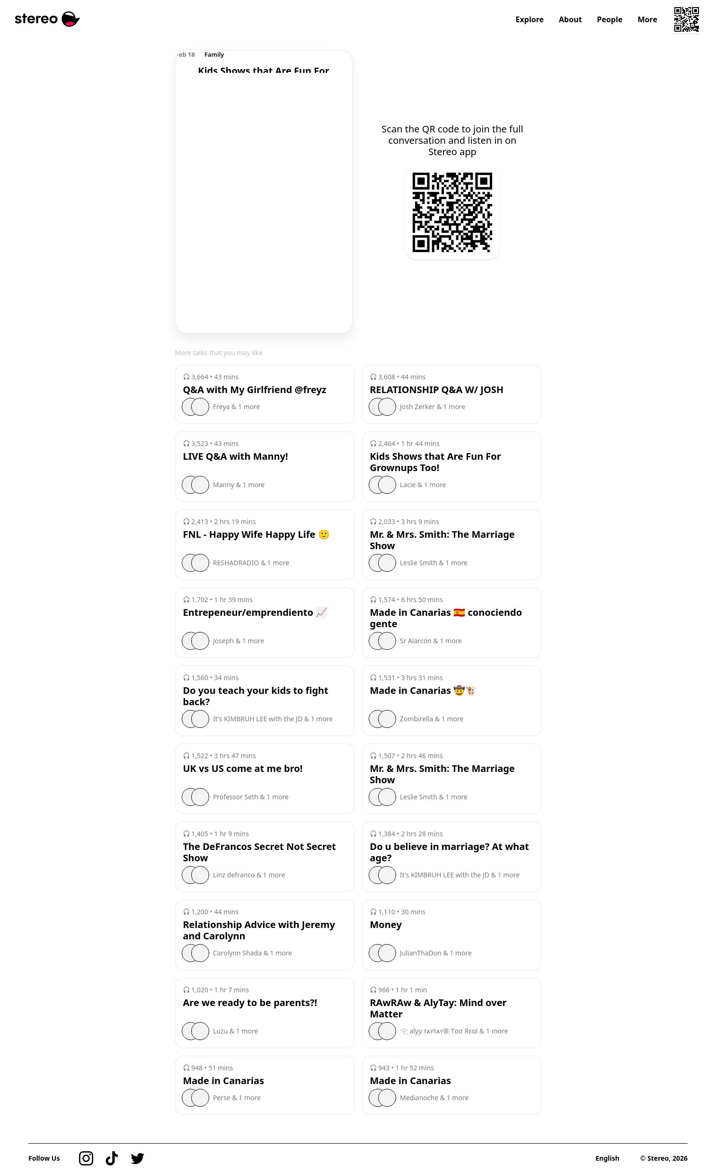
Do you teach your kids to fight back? (255, 696)
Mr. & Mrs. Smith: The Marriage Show (442, 540)
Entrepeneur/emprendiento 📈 (255, 612)
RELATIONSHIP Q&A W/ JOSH (437, 389)
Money (386, 924)
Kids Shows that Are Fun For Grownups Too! (435, 462)
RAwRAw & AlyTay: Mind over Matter (438, 1008)
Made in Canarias (224, 1080)
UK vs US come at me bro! (243, 768)
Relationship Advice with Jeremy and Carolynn (259, 930)
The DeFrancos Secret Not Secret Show (259, 852)
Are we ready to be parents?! (250, 1002)
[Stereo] (47, 19)
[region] (264, 61)
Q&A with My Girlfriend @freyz (255, 389)
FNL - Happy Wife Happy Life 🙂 (256, 534)
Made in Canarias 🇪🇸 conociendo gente (446, 618)
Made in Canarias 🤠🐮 (423, 690)
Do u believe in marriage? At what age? (449, 852)
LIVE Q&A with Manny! (235, 456)
